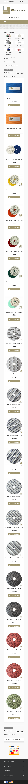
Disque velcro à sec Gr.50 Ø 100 (14, 374)
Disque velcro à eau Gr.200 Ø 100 (14, 220)
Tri (4, 61)
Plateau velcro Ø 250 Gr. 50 (14, 588)
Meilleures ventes (13, 740)
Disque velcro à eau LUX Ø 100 (14, 343)
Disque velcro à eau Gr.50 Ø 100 (14, 159)
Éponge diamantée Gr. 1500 (14, 98)
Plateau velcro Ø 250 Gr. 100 (14, 619)
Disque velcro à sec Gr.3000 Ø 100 (14, 558)
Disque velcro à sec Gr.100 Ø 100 (14, 404)
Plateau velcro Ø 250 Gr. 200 (14, 650)
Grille (11, 58)
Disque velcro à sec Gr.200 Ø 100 (14, 435)
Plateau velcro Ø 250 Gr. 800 (14, 711)
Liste (14, 58)
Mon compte (8, 766)
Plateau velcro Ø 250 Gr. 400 (14, 680)
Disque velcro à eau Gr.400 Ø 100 (14, 251)
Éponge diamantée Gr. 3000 (14, 128)
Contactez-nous (11, 2)
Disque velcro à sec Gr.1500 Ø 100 (14, 527)
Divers (19, 52)
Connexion (6, 1)
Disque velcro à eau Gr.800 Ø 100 (14, 282)
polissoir (19, 45)
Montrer (6, 65)
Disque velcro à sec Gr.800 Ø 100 (14, 496)
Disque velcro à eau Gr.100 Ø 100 (14, 190)
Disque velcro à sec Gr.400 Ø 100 (14, 466)
